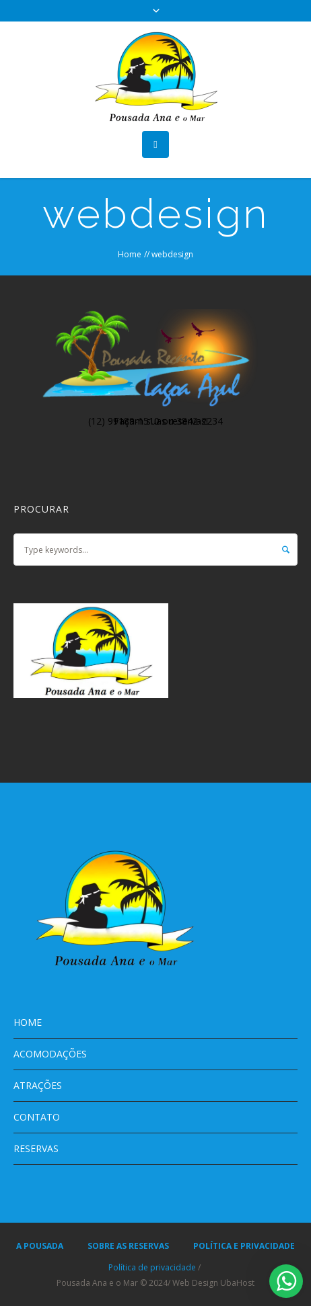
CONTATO (36, 1117)
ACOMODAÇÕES (50, 1053)
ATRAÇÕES (37, 1085)
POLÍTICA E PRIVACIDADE (244, 1246)
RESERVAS (36, 1148)
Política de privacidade (152, 1267)
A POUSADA (39, 1246)
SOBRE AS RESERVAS (128, 1246)
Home (129, 254)
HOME (27, 1022)
